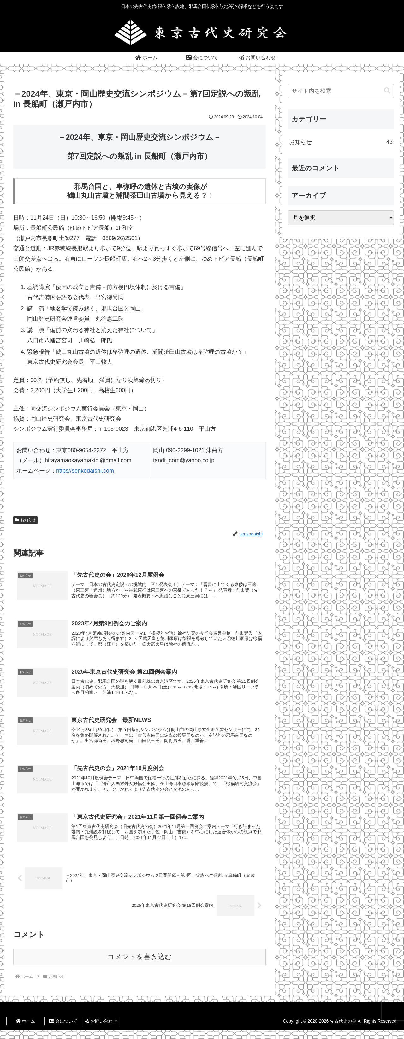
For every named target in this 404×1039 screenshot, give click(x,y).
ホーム (25, 1029)
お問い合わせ (101, 1029)
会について (63, 1029)
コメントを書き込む (139, 966)
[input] (341, 91)
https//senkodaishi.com (85, 471)
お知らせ (25, 520)
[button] (387, 90)
